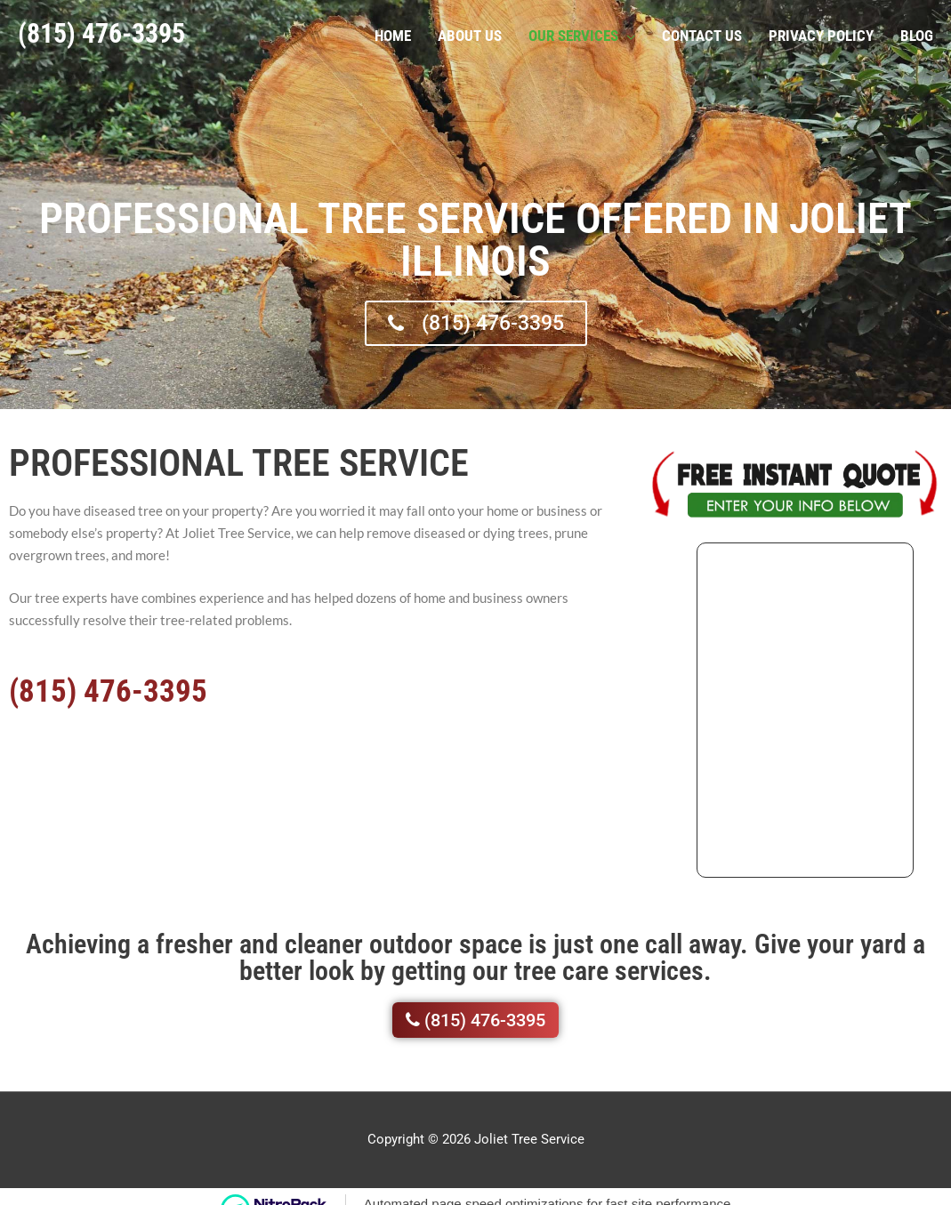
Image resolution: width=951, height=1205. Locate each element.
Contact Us (702, 33)
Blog (916, 33)
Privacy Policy (821, 33)
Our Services (573, 33)
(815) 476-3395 (101, 30)
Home (393, 33)
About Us (470, 33)
